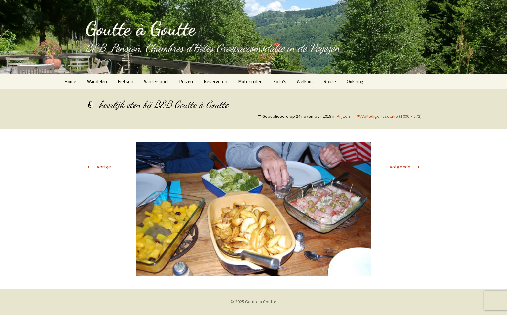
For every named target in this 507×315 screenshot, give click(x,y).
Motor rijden (250, 81)
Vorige (98, 166)
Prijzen (186, 81)
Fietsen (125, 81)
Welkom (305, 81)
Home (70, 81)
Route (329, 81)
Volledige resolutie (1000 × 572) (391, 116)
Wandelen (97, 81)
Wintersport (156, 81)
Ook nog (355, 81)
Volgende (406, 166)
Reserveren (215, 81)
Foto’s (279, 81)
